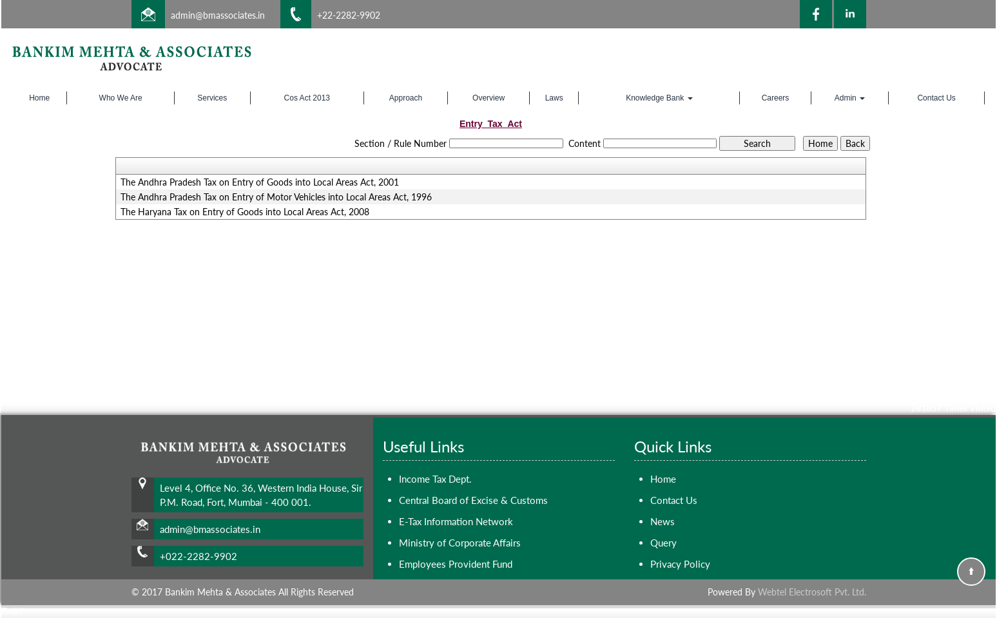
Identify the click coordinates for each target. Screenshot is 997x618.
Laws (554, 97)
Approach (405, 97)
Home (39, 97)
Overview (488, 97)
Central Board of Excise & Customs (473, 500)
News (662, 521)
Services (212, 97)
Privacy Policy (680, 564)
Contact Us (936, 97)
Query (663, 542)
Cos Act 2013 (307, 97)
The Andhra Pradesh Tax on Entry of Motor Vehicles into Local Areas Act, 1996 (276, 197)
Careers (775, 97)
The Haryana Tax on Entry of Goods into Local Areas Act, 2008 (245, 212)
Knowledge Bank (659, 97)
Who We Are (120, 97)
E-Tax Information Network (456, 521)
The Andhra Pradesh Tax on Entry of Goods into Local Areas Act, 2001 (260, 182)
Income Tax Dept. (435, 479)
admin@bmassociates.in (218, 15)
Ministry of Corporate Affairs (460, 542)
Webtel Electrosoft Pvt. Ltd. (812, 591)
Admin (850, 97)
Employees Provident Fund (455, 564)
